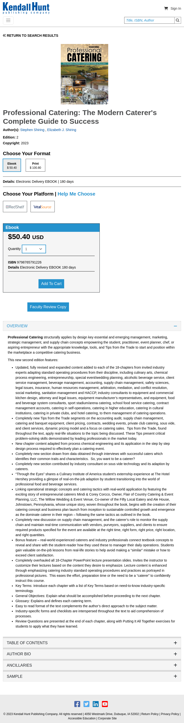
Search (177, 20)
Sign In (175, 8)
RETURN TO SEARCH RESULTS (30, 35)
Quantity (14, 249)
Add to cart (51, 284)
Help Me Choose (76, 194)
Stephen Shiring (32, 130)
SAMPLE (92, 676)
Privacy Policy (170, 714)
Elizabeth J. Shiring (61, 130)
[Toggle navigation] (8, 20)
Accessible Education (82, 718)
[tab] (12, 165)
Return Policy (150, 714)
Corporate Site (107, 718)
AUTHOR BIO (92, 654)
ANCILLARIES (92, 665)
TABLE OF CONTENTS (92, 643)
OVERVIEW (92, 326)
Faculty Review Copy (48, 307)
